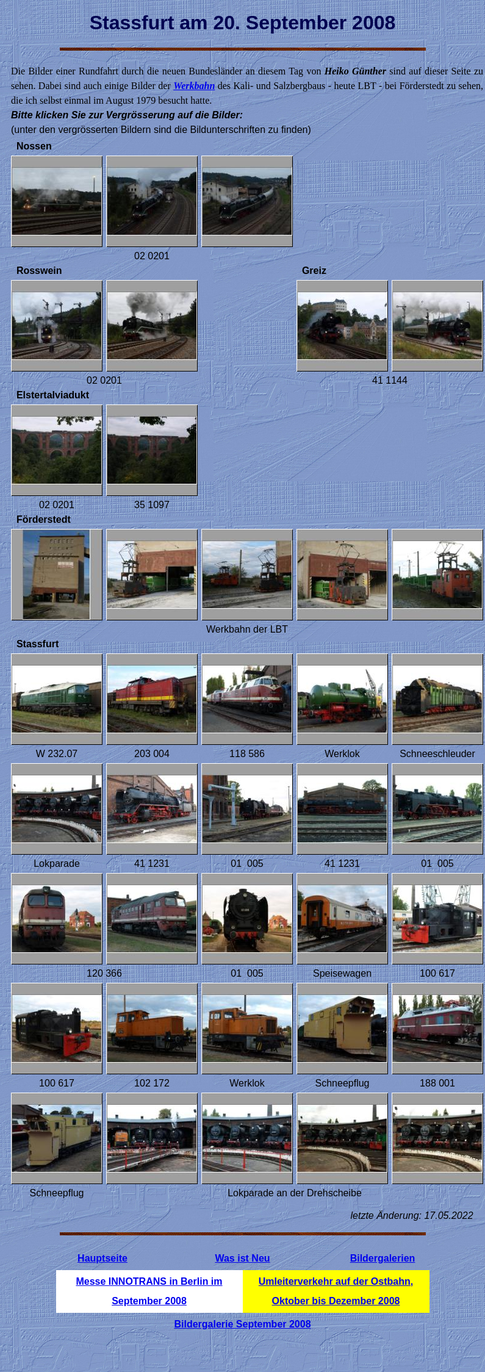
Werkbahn (194, 86)
